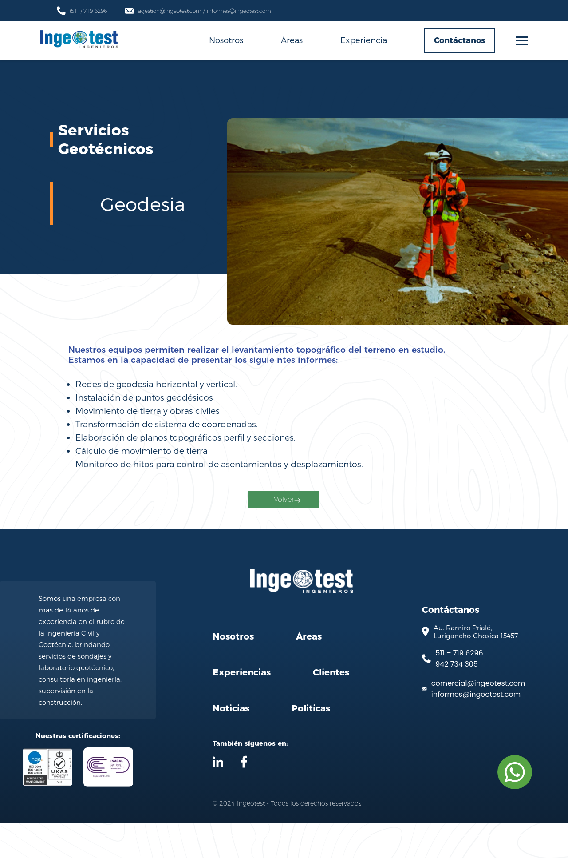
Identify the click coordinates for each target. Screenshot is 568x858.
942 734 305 (456, 699)
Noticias (231, 743)
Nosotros (226, 39)
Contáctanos (459, 40)
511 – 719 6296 (459, 688)
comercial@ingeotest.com (478, 718)
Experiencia (363, 39)
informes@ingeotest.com (476, 729)
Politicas (311, 743)
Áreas (292, 39)
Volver (286, 523)
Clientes (331, 707)
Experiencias (242, 707)
